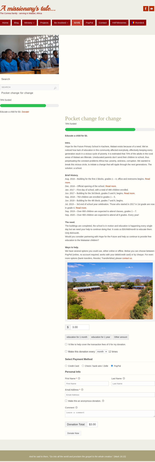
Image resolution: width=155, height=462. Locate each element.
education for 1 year (100, 337)
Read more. (129, 193)
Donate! (25, 112)
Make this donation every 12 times (93, 351)
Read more (111, 186)
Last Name (118, 379)
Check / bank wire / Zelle (96, 366)
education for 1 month (77, 337)
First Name (72, 379)
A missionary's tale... (27, 8)
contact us (127, 258)
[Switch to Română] (138, 23)
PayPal (117, 366)
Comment (71, 408)
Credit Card (73, 366)
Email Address (74, 390)
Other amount (120, 337)
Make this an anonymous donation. (84, 401)
